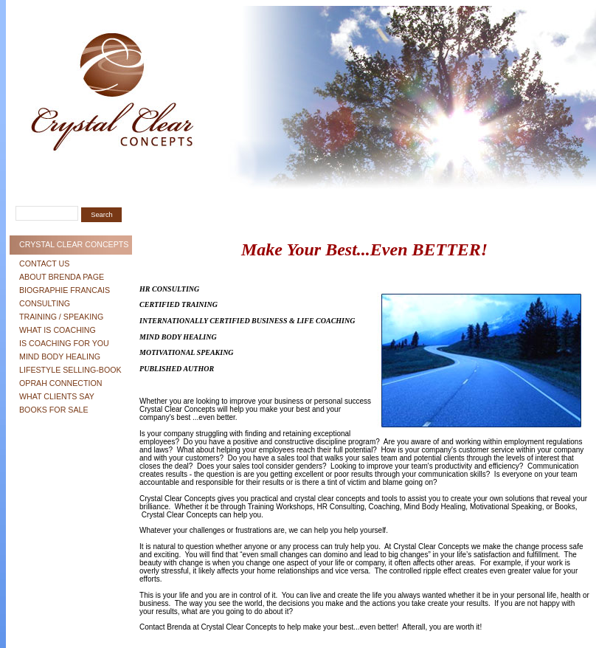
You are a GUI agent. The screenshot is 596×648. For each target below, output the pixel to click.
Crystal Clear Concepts (73, 244)
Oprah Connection (61, 383)
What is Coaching (57, 329)
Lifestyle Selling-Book (70, 369)
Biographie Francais (64, 290)
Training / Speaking (61, 316)
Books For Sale (54, 409)
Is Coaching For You (64, 343)
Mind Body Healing (59, 356)
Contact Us (44, 263)
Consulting (44, 303)
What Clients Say (56, 396)
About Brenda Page (61, 276)
